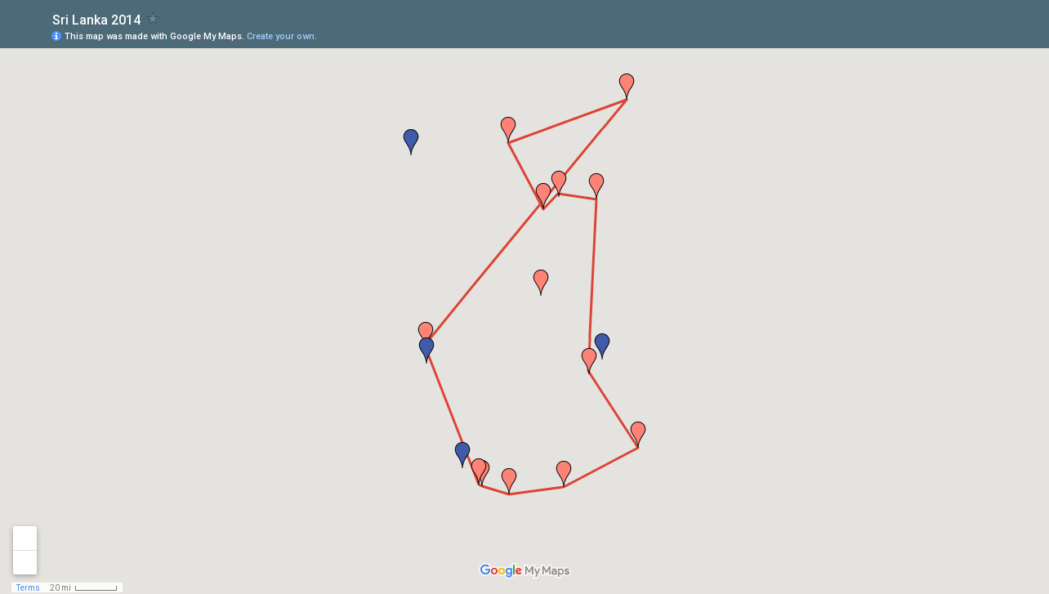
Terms (28, 587)
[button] (426, 335)
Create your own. (282, 36)
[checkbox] (153, 18)
